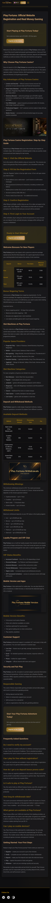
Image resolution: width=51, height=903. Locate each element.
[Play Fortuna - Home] (7, 2)
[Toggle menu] (28, 2)
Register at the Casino (15, 41)
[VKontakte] (8, 897)
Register (23, 2)
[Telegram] (3, 897)
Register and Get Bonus (15, 238)
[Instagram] (13, 897)
